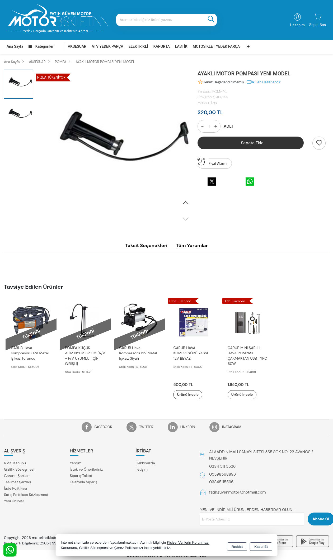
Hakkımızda (145, 463)
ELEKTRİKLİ (138, 46)
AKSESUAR (77, 46)
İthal (214, 102)
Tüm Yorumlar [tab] (192, 245)
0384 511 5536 (222, 466)
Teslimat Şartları (17, 482)
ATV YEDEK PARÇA (107, 46)
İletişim (142, 469)
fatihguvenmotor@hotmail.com (237, 492)
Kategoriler (41, 46)
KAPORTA (161, 46)
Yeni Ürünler (14, 501)
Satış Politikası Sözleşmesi (26, 495)
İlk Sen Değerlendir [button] (263, 82)
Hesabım (297, 25)
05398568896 (222, 474)
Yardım (75, 463)
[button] (186, 203)
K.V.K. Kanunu (15, 463)
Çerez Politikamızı (128, 548)
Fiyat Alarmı (212, 162)
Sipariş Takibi (81, 476)
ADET (229, 126)
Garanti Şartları (17, 476)
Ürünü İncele (191, 394)
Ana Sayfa (15, 46)
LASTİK (181, 46)
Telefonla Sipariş (83, 482)
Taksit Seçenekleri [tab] (146, 245)
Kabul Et (261, 546)
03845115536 (221, 482)
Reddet (237, 546)
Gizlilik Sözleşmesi (19, 469)
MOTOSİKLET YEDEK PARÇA (216, 46)
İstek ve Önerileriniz (86, 469)
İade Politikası (15, 488)
